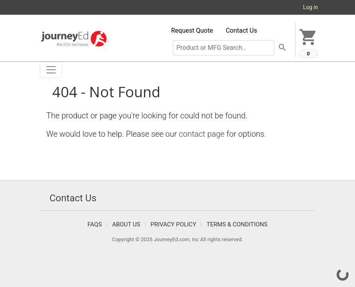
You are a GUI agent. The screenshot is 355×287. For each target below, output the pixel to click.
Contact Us (241, 30)
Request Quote (192, 30)
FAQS (94, 224)
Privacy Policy (173, 224)
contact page (202, 134)
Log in (310, 7)
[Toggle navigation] (51, 70)
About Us (126, 224)
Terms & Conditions (237, 224)
